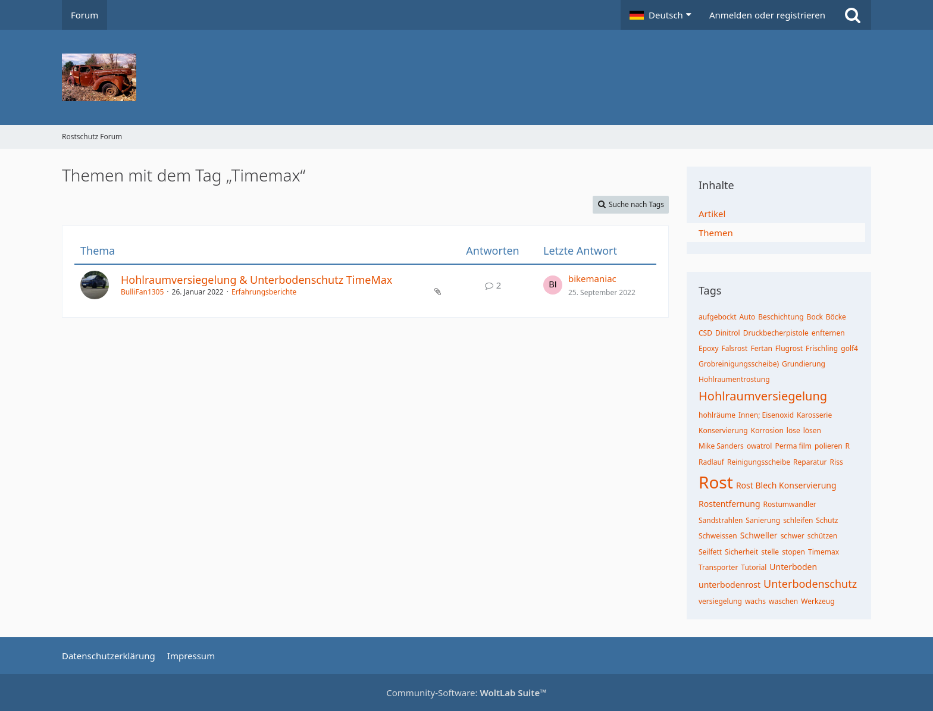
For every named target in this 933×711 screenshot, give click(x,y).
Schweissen (718, 536)
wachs (755, 601)
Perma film (793, 446)
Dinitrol (727, 333)
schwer (792, 536)
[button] (660, 15)
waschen (783, 601)
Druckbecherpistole (776, 333)
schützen (822, 536)
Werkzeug (817, 601)
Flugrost (789, 348)
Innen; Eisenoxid (766, 415)
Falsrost (735, 348)
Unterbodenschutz (810, 584)
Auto (748, 317)
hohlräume (717, 415)
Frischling (822, 348)
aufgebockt (718, 317)
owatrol (759, 446)
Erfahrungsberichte (263, 292)
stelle (770, 552)
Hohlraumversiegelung (763, 396)
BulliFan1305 (142, 292)
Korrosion (767, 430)
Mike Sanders (721, 446)
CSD (705, 333)
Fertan (761, 348)
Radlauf (711, 462)
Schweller (759, 535)
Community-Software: (466, 693)
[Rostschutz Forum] (466, 77)
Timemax (823, 552)
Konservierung (723, 430)
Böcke (836, 317)
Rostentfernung (729, 503)
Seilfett (710, 552)
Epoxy (709, 348)
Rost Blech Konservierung (786, 485)
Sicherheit (741, 552)
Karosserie (814, 415)
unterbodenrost (729, 584)
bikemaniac (592, 278)
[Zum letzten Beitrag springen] (552, 285)
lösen (812, 430)
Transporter (718, 567)
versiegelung (720, 601)
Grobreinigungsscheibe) (739, 364)
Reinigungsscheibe (758, 462)
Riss (836, 462)
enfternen (828, 333)
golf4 (849, 348)
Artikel (712, 214)
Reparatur (810, 462)
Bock (815, 317)
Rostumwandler (789, 504)
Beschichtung (780, 317)
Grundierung (803, 364)
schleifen (798, 520)
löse (793, 430)
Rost (716, 482)
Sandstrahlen (721, 520)
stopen (793, 552)
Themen (716, 233)
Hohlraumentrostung (734, 379)
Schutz (827, 520)
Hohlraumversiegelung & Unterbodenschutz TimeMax (256, 280)
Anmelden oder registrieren (767, 15)
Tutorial (753, 567)
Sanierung (763, 520)
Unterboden (793, 566)
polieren (829, 446)
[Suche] (852, 15)
